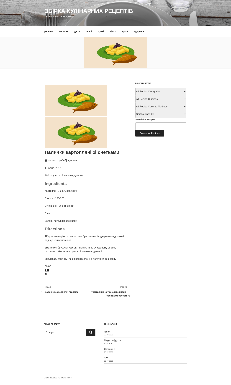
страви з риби (57, 160)
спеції (89, 31)
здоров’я (139, 31)
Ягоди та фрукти (112, 340)
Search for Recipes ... (146, 119)
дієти (77, 31)
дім (113, 31)
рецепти (48, 31)
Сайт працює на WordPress (58, 377)
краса (125, 31)
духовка (72, 160)
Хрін (106, 357)
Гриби (107, 331)
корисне (63, 31)
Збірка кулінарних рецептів (89, 11)
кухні (101, 31)
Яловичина (109, 349)
